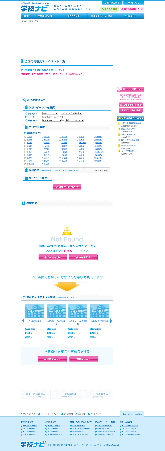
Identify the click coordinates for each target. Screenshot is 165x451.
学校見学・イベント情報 (102, 16)
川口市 (76, 329)
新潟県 (99, 143)
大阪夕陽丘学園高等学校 (131, 123)
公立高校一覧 (53, 429)
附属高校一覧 (77, 432)
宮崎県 (99, 161)
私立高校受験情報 (129, 432)
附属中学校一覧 (78, 426)
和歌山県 (100, 152)
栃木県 (81, 140)
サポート (133, 2)
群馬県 (99, 140)
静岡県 (47, 149)
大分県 (81, 161)
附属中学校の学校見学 (106, 432)
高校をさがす (73, 16)
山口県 (99, 155)
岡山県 (64, 155)
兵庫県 (64, 152)
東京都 (64, 143)
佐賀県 (29, 161)
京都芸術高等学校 (128, 134)
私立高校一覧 (53, 432)
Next (112, 322)
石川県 (47, 146)
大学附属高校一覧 (55, 435)
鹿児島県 (30, 164)
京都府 (29, 152)
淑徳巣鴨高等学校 (128, 146)
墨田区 (33, 329)
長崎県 (47, 161)
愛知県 (64, 149)
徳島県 (29, 158)
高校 (32, 333)
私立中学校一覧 (29, 432)
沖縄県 (47, 164)
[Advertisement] (82, 40)
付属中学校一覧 (29, 435)
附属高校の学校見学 (105, 435)
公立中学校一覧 (29, 429)
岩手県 (64, 137)
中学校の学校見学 (104, 426)
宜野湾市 (98, 329)
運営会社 (81, 414)
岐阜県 (29, 149)
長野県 (99, 146)
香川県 (47, 158)
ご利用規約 (68, 414)
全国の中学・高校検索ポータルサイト (36, 3)
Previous (24, 322)
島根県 (47, 155)
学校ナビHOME (29, 414)
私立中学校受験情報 (130, 426)
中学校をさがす (45, 16)
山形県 (29, 140)
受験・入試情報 (130, 16)
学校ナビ (101, 445)
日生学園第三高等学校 (130, 140)
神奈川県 (82, 143)
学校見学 (47, 117)
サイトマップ (95, 414)
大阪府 (47, 152)
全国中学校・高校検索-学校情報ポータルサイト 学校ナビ (68, 445)
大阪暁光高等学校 (128, 129)
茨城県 (64, 140)
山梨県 (81, 146)
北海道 (29, 137)
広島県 (81, 155)
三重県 (81, 149)
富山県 (29, 146)
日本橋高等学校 (35, 321)
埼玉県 (29, 143)
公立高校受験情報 (129, 429)
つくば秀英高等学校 (129, 151)
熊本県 (64, 161)
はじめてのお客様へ (112, 2)
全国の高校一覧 (54, 426)
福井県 (64, 146)
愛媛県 (64, 158)
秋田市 (54, 329)
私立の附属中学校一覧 (81, 429)
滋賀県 (99, 149)
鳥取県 (29, 155)
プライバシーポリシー (50, 414)
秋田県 (99, 137)
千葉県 (47, 143)
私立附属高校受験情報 (131, 435)
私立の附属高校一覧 (80, 435)
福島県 (47, 140)
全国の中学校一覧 (30, 426)
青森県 (47, 137)
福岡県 (99, 158)
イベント (59, 117)
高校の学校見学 (103, 429)
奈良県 (81, 152)
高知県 (81, 158)
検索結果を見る (74, 74)
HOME (26, 16)
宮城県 (81, 137)
